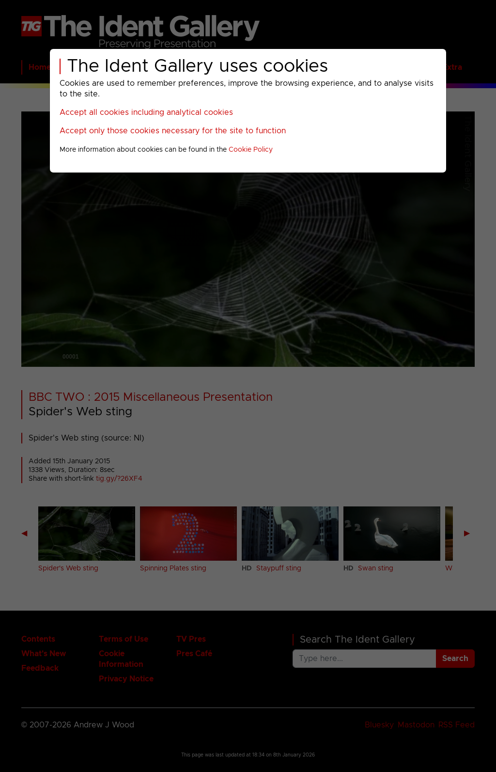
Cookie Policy (251, 149)
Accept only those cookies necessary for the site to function (173, 131)
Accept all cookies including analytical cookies (146, 112)
